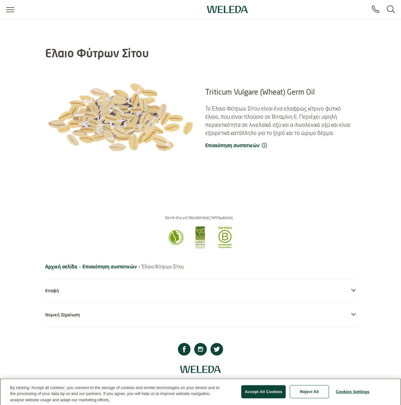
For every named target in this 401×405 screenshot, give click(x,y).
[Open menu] (10, 9)
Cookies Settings (353, 394)
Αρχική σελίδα (61, 266)
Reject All (309, 394)
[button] (176, 246)
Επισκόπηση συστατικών (109, 266)
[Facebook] (184, 350)
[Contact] (375, 9)
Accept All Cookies (263, 394)
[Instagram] (200, 350)
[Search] (391, 9)
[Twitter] (217, 350)
